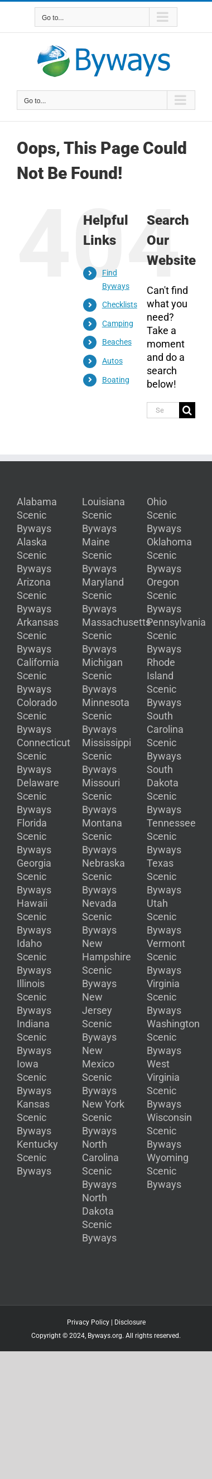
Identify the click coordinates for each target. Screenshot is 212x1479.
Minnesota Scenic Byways (105, 716)
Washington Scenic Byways (173, 1037)
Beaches (117, 341)
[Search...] (163, 410)
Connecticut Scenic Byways (43, 756)
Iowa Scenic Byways (34, 1077)
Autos (112, 360)
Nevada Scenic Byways (99, 916)
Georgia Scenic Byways (34, 876)
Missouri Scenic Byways (101, 796)
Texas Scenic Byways (164, 876)
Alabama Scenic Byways (37, 515)
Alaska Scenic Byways (34, 555)
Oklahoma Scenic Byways (169, 555)
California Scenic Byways (38, 675)
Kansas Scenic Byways (34, 1117)
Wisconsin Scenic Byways (169, 1130)
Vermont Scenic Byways (166, 956)
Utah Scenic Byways (164, 916)
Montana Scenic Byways (102, 836)
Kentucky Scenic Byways (37, 1157)
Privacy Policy (88, 1322)
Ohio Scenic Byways (164, 515)
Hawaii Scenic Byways (34, 916)
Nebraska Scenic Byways (103, 876)
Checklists (119, 304)
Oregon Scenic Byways (164, 595)
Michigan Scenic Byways (102, 675)
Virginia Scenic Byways (164, 997)
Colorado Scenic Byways (37, 716)
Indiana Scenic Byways (34, 1037)
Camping (117, 323)
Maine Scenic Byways (99, 555)
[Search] (187, 410)
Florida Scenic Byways (34, 836)
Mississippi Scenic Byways (106, 756)
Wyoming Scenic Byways (168, 1171)
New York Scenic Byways (103, 1117)
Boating (115, 379)
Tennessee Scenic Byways (171, 836)
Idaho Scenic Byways (34, 956)
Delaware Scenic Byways (38, 796)
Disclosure (130, 1322)
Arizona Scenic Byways (34, 595)
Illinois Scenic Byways (34, 997)
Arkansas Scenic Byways (38, 635)
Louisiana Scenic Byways (103, 515)
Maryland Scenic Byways (103, 595)
